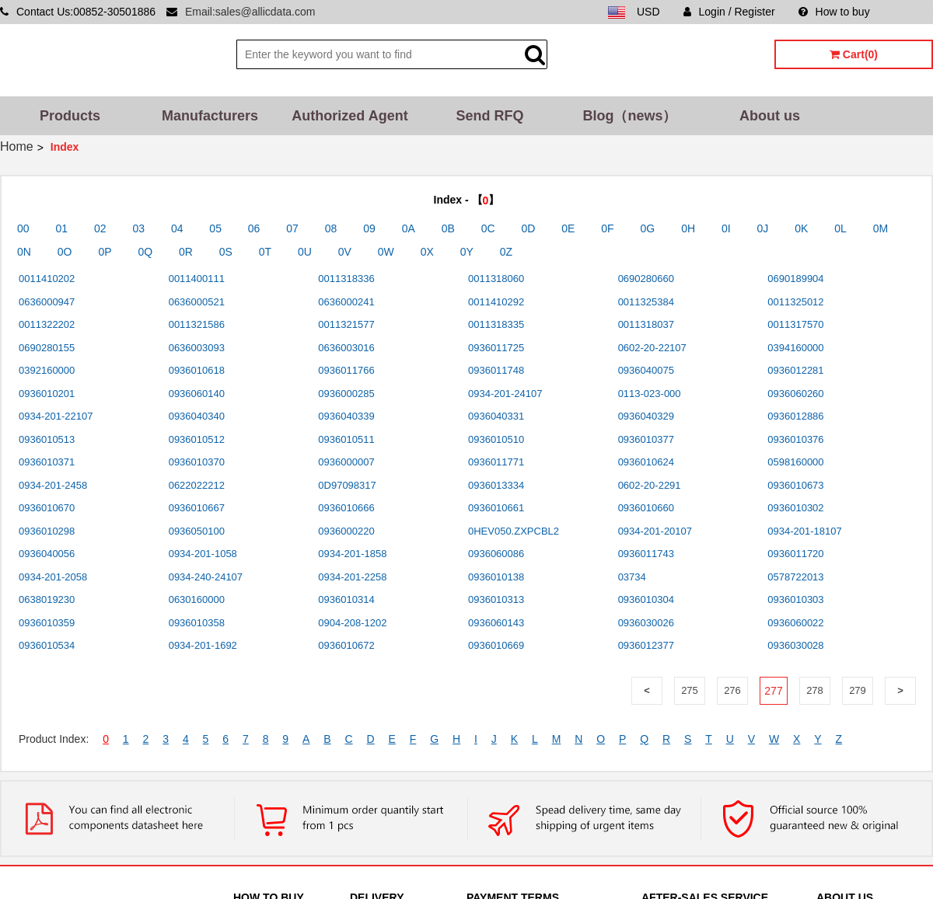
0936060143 (496, 623)
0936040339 (346, 416)
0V (344, 252)
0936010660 (646, 508)
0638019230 (47, 599)
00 (23, 228)
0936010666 (346, 508)
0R (186, 252)
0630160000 (197, 599)
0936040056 (47, 553)
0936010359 (47, 623)
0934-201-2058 (53, 577)
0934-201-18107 (804, 531)
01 (61, 228)
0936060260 (795, 393)
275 (689, 690)
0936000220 (346, 531)
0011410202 (47, 278)
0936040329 (646, 416)
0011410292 (496, 302)
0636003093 (197, 348)
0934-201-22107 (56, 416)
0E (568, 228)
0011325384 (646, 302)
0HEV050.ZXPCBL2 (513, 531)
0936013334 (496, 485)
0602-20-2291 (649, 485)
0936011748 (496, 370)
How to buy (834, 11)
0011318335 (496, 324)
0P (104, 252)
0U (305, 252)
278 (814, 690)
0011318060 (496, 278)
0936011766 (346, 370)
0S (225, 252)
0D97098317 (347, 485)
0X (427, 252)
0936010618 (197, 370)
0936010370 (197, 462)
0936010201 (47, 393)
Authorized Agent (349, 116)
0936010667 (197, 508)
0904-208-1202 (352, 623)
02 (100, 228)
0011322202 (47, 324)
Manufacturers (210, 116)
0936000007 (346, 462)
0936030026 (646, 623)
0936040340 (197, 416)
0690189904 (795, 278)
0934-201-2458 (53, 485)
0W (386, 252)
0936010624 (646, 462)
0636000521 (197, 302)
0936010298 (47, 531)
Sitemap (913, 11)
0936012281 (795, 370)
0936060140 (197, 393)
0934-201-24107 (505, 393)
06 (254, 228)
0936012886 (795, 416)
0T (265, 252)
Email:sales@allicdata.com (250, 11)
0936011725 (496, 348)
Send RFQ (489, 116)
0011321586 (197, 324)
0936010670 (47, 508)
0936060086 (496, 553)
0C (488, 228)
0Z (506, 252)
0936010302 (795, 508)
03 (138, 228)
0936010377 (646, 439)
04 (177, 228)
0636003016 (346, 348)
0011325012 (795, 302)
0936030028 (795, 645)
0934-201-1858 (352, 553)
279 (857, 690)
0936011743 (646, 553)
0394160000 (795, 348)
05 (215, 228)
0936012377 (646, 645)
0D (529, 228)
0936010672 (346, 645)
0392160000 (47, 370)
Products (70, 116)
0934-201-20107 (655, 531)
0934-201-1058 (203, 553)
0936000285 (346, 393)
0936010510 (496, 439)
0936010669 (496, 645)
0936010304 (646, 599)
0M (880, 228)
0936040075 (646, 370)
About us (769, 116)
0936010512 (197, 439)
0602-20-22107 (652, 348)
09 (369, 228)
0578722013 (795, 577)
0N (24, 252)
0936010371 (47, 462)
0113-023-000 (649, 393)
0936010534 (47, 645)
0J (763, 228)
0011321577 (346, 324)
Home (16, 146)
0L (840, 228)
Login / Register (729, 11)
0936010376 (795, 439)
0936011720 (795, 553)
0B (448, 228)
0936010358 (197, 623)
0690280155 (47, 348)
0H (688, 228)
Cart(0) (854, 54)
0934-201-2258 (352, 577)
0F (607, 228)
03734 (632, 577)
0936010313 (496, 599)
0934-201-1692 (203, 645)
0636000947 (47, 302)
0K (801, 228)
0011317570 (795, 324)
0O (65, 252)
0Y (466, 252)
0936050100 (197, 531)
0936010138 (496, 577)
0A (408, 228)
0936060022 (795, 623)
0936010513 (47, 439)
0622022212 (197, 485)
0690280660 (646, 278)
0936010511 (346, 439)
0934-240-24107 (206, 577)
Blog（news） (629, 116)
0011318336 (346, 278)
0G (648, 228)
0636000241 (346, 302)
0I (726, 228)
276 (732, 690)
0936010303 (795, 599)
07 (292, 228)
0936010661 (496, 508)
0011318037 (646, 324)
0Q (145, 252)
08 (331, 228)
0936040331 (496, 416)
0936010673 (795, 485)
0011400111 (197, 278)
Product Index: (54, 739)
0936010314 (346, 599)
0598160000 (795, 462)
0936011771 (496, 462)
